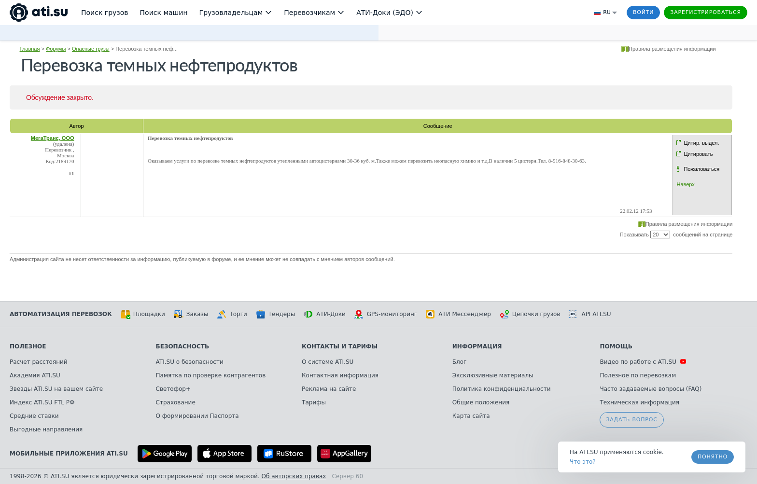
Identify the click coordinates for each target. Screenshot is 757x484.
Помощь (616, 346)
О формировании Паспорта (197, 416)
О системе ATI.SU (327, 362)
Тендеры (275, 314)
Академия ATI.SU (35, 375)
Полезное (28, 346)
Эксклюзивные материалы (492, 375)
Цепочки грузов (530, 314)
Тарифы (314, 402)
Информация (477, 346)
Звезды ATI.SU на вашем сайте (56, 389)
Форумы (56, 49)
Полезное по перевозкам (638, 375)
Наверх (685, 184)
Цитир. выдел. (701, 143)
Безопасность (183, 346)
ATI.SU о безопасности (190, 362)
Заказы (191, 314)
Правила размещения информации (672, 49)
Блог (459, 362)
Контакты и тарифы (340, 346)
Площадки (143, 314)
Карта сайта (471, 416)
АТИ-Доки (325, 314)
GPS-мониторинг (385, 314)
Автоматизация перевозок (61, 314)
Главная (30, 49)
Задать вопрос (631, 419)
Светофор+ (173, 389)
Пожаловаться (701, 169)
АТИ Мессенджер (458, 314)
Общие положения (480, 402)
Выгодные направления (46, 429)
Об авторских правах (294, 476)
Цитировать (698, 154)
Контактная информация (340, 375)
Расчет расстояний (39, 362)
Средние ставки (34, 416)
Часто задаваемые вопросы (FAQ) (650, 389)
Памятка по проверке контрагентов (211, 375)
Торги (232, 314)
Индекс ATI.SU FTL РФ (42, 402)
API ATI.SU (590, 314)
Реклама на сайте (329, 389)
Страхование (176, 402)
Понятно (713, 457)
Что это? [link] (583, 461)
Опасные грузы (91, 49)
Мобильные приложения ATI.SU (69, 453)
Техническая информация (639, 402)
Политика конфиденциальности (501, 389)
